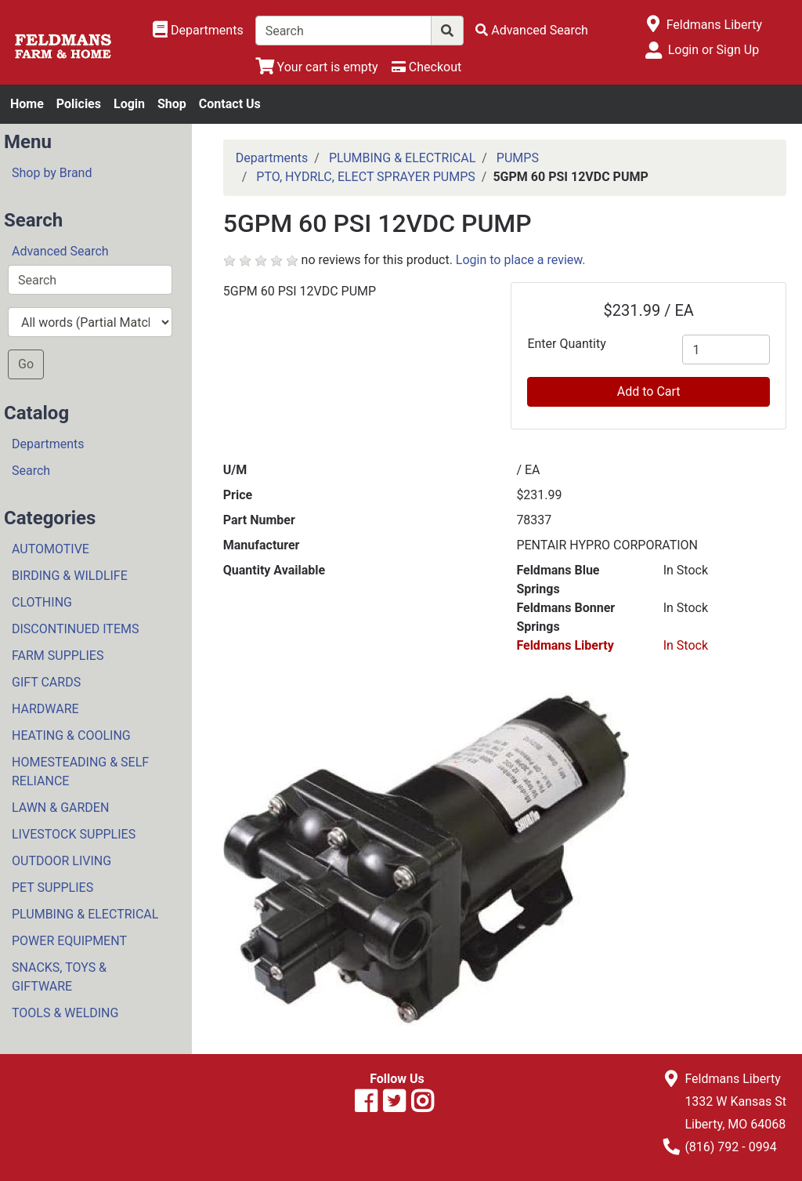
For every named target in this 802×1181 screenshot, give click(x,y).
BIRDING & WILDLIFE (70, 575)
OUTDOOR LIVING (61, 860)
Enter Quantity (566, 343)
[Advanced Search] (531, 30)
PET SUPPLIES (52, 887)
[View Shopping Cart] (316, 67)
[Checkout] (426, 67)
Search (31, 470)
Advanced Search (60, 251)
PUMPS (518, 157)
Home (27, 103)
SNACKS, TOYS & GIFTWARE (59, 977)
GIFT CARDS (46, 682)
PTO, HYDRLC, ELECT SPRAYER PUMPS (365, 176)
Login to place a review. (521, 259)
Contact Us (230, 103)
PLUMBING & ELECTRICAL (85, 914)
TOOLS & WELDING (65, 1012)
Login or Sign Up (713, 49)
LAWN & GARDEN (60, 807)
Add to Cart (649, 391)
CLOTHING (42, 602)
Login (129, 103)
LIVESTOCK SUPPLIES (73, 834)
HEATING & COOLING (71, 735)
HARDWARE (45, 708)
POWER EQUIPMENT (69, 940)
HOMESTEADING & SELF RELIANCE (80, 771)
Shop (171, 103)
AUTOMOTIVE (50, 549)
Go (26, 364)
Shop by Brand (52, 172)
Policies (78, 103)
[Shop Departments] (198, 30)
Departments (48, 444)
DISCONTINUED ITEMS (75, 628)
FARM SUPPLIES (57, 655)
